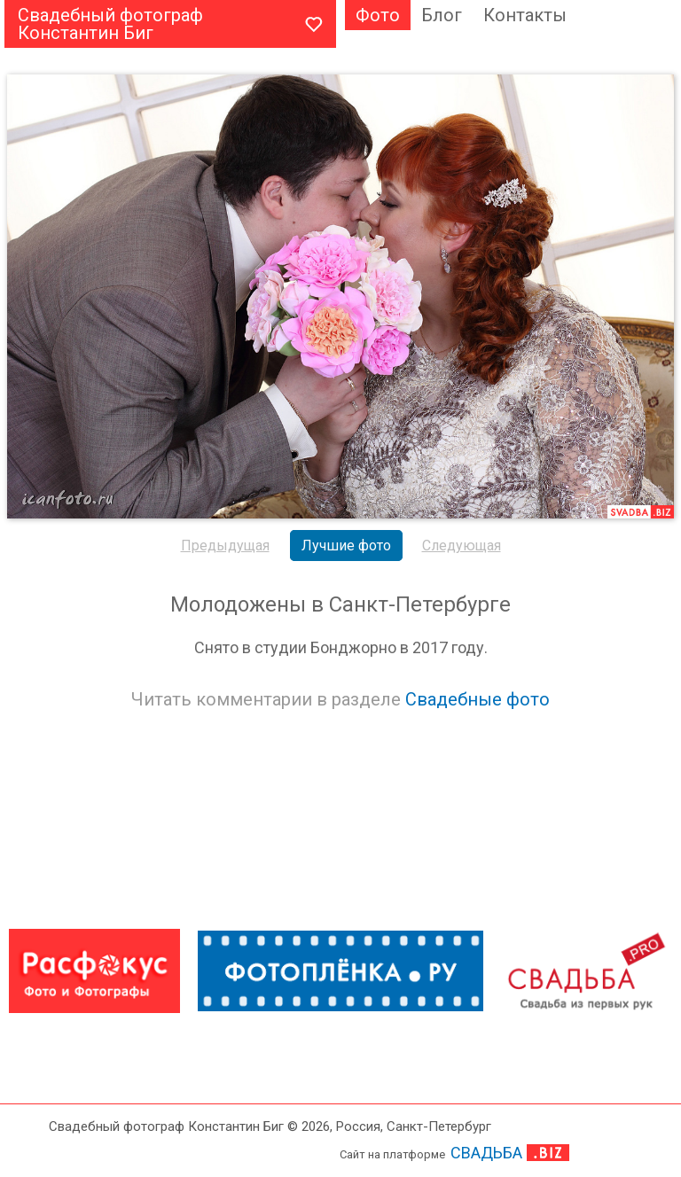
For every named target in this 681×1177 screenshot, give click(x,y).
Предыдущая (225, 545)
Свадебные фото (477, 699)
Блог (441, 15)
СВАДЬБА (486, 1152)
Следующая (461, 545)
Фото (378, 15)
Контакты (525, 15)
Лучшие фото (346, 545)
